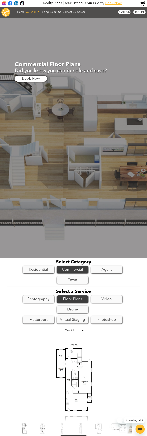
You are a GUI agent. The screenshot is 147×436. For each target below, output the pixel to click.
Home (20, 12)
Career (81, 12)
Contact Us (69, 12)
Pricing (45, 12)
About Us (55, 12)
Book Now (113, 3)
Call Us (124, 12)
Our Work (31, 12)
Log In (139, 12)
